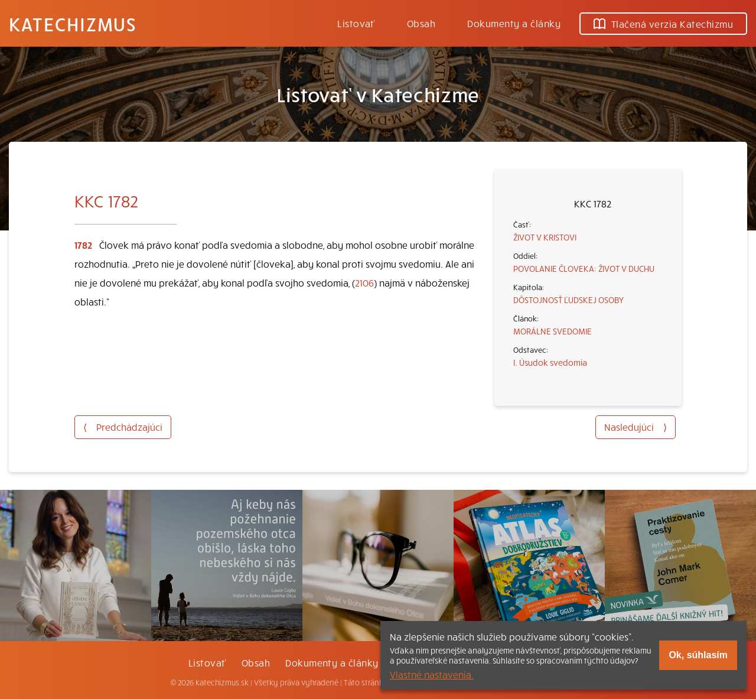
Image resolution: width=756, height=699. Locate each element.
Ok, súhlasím (698, 655)
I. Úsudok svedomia (550, 362)
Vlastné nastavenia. (432, 674)
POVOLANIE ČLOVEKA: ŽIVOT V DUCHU (583, 268)
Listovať (356, 23)
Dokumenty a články (514, 23)
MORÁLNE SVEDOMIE (552, 331)
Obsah (421, 23)
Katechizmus (72, 23)
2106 (364, 282)
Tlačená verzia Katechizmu (663, 24)
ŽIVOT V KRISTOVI (544, 237)
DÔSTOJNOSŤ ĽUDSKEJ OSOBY (568, 299)
